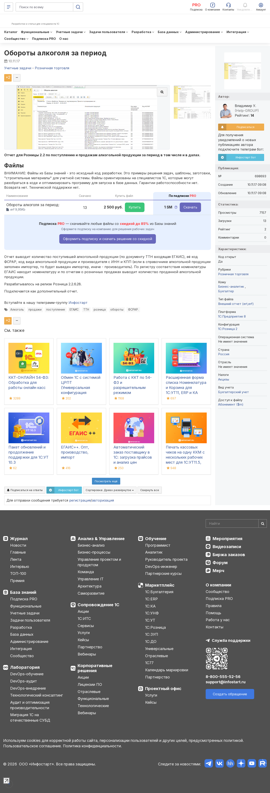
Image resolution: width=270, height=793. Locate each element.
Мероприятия (227, 538)
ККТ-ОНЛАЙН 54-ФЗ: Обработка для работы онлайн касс (28, 382)
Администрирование (29, 641)
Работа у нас (218, 620)
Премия (17, 580)
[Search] (236, 523)
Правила (213, 605)
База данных (21, 634)
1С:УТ (150, 620)
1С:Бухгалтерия (159, 592)
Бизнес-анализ (91, 545)
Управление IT (91, 579)
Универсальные (159, 648)
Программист (157, 545)
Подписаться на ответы (25, 490)
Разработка (21, 627)
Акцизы (223, 379)
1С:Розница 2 (227, 329)
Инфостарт (78, 302)
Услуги (84, 632)
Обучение (155, 538)
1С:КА (150, 606)
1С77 (149, 663)
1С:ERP (151, 599)
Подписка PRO (23, 599)
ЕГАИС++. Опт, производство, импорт (75, 452)
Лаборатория (25, 667)
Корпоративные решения (95, 668)
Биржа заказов (229, 554)
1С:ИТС (84, 618)
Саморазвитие (91, 593)
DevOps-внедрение (28, 688)
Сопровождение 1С (98, 604)
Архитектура (89, 586)
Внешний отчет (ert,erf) (236, 304)
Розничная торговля (233, 274)
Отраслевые (89, 691)
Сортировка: (110, 490)
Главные (18, 552)
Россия (223, 354)
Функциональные (25, 606)
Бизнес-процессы (94, 552)
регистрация (80, 500)
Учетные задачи (24, 613)
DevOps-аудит (23, 681)
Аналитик (153, 552)
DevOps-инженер (161, 566)
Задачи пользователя (30, 620)
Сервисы (86, 625)
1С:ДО (151, 641)
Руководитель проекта (166, 559)
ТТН (86, 309)
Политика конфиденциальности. (92, 746)
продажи (35, 309)
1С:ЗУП (151, 634)
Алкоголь (17, 309)
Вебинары (87, 654)
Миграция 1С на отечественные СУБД (30, 717)
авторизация (103, 500)
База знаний (23, 592)
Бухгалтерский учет (233, 392)
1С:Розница (155, 627)
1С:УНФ (152, 613)
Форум (220, 562)
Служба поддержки (231, 640)
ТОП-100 (18, 573)
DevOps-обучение (26, 674)
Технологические (93, 706)
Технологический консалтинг (36, 695)
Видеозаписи (227, 546)
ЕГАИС (74, 309)
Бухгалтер (226, 291)
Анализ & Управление (101, 538)
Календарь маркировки (166, 670)
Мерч (218, 570)
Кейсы (83, 640)
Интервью (19, 566)
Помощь (213, 613)
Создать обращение (230, 694)
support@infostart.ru (226, 682)
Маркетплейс (159, 585)
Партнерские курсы (163, 573)
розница (100, 309)
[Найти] (262, 523)
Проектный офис (163, 688)
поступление (55, 309)
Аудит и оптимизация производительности (30, 705)
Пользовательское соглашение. (32, 746)
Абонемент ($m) (230, 404)
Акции (83, 611)
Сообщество (22, 656)
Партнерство (90, 647)
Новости (18, 545)
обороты (116, 309)
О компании (218, 584)
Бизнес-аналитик (231, 286)
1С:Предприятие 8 (232, 316)
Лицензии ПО (90, 684)
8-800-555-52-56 (223, 676)
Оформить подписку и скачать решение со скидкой (107, 239)
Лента (15, 559)
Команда (86, 572)
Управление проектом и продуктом (99, 562)
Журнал (19, 538)
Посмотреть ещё (106, 481)
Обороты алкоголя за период (55, 53)
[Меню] (8, 7)
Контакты (214, 627)
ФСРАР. (133, 309)
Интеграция (21, 648)
